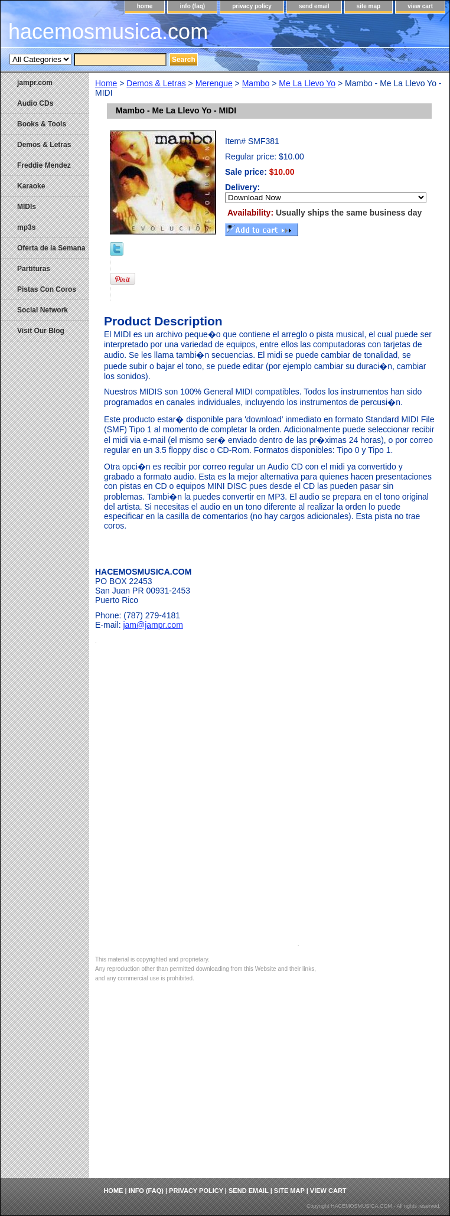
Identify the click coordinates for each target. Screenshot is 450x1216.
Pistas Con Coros (46, 289)
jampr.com (35, 83)
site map (369, 6)
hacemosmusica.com (108, 31)
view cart (420, 6)
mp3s (26, 227)
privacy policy (252, 6)
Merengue (214, 83)
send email (314, 6)
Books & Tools (41, 124)
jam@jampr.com (152, 625)
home (145, 6)
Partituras (33, 269)
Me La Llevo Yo (307, 83)
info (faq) (192, 6)
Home (106, 83)
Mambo (256, 83)
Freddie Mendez (44, 165)
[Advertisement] (269, 1089)
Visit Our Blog (40, 331)
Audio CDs (35, 103)
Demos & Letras (155, 83)
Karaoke (31, 186)
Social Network (42, 310)
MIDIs (26, 207)
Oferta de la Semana (51, 248)
